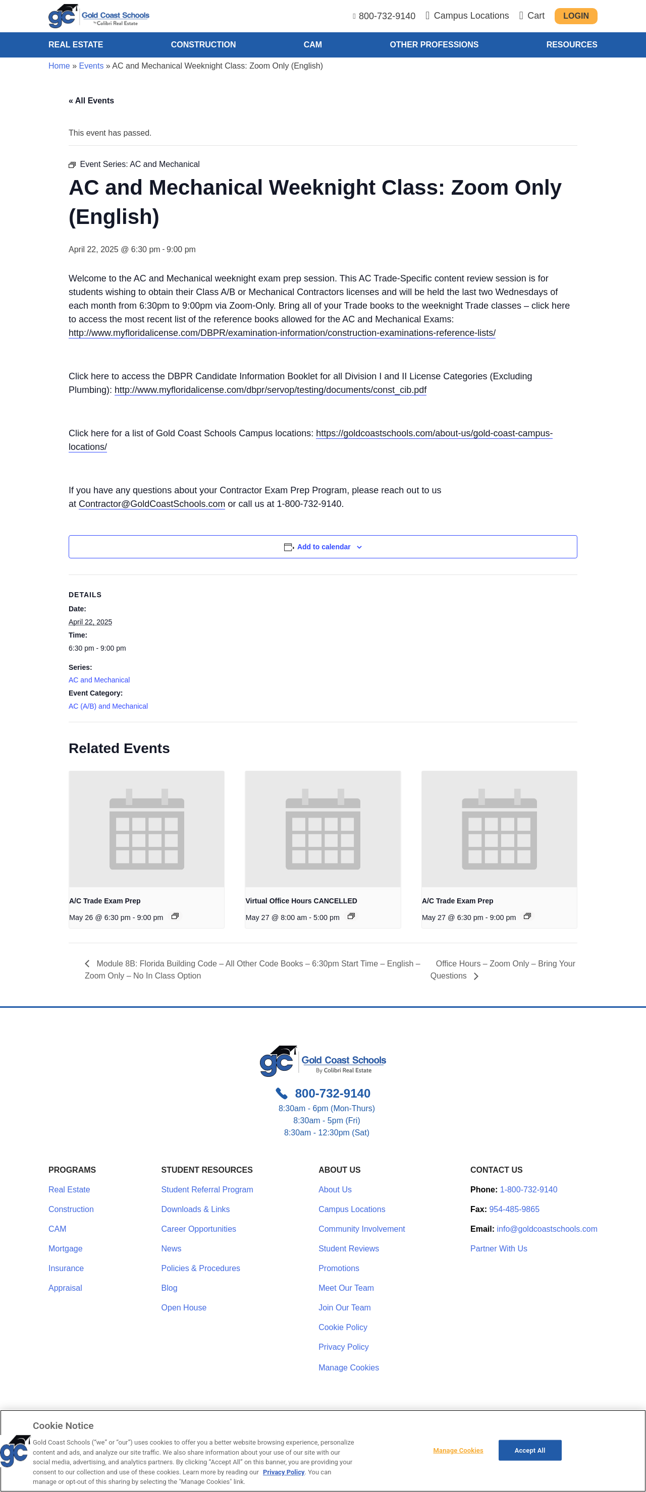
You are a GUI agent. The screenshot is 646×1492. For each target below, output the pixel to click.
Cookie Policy (342, 1327)
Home (59, 66)
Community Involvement (361, 1229)
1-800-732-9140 (529, 1189)
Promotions (338, 1268)
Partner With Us (498, 1248)
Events (91, 66)
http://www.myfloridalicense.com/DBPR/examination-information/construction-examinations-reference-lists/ (282, 333)
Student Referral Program (207, 1189)
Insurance (66, 1268)
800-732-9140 (387, 16)
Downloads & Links (196, 1209)
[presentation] (146, 829)
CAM (313, 44)
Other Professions (434, 44)
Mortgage (65, 1248)
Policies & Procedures (201, 1268)
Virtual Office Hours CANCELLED (301, 901)
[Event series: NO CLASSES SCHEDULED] (351, 916)
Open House (184, 1307)
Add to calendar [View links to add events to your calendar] (324, 547)
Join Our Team (344, 1307)
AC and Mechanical (99, 680)
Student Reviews (348, 1248)
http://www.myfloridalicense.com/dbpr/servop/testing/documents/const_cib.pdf (270, 390)
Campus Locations (352, 1209)
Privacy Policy (343, 1347)
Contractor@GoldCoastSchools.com (152, 504)
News (172, 1248)
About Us (335, 1189)
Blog (170, 1288)
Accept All (530, 1450)
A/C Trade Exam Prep (105, 901)
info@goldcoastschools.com (547, 1229)
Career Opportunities (199, 1229)
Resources (572, 44)
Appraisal (65, 1288)
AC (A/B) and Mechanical (108, 706)
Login (576, 16)
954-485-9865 (514, 1209)
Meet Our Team (346, 1288)
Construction (203, 44)
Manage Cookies (348, 1368)
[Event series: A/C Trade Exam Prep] (175, 916)
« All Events (91, 100)
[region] (323, 1451)
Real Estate (75, 44)
